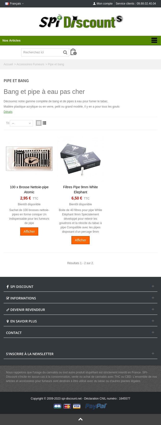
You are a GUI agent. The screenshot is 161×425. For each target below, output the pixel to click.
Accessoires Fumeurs (30, 64)
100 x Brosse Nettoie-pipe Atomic (29, 189)
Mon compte (103, 3)
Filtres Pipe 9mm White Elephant (80, 189)
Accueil (8, 64)
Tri (7, 123)
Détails (8, 112)
